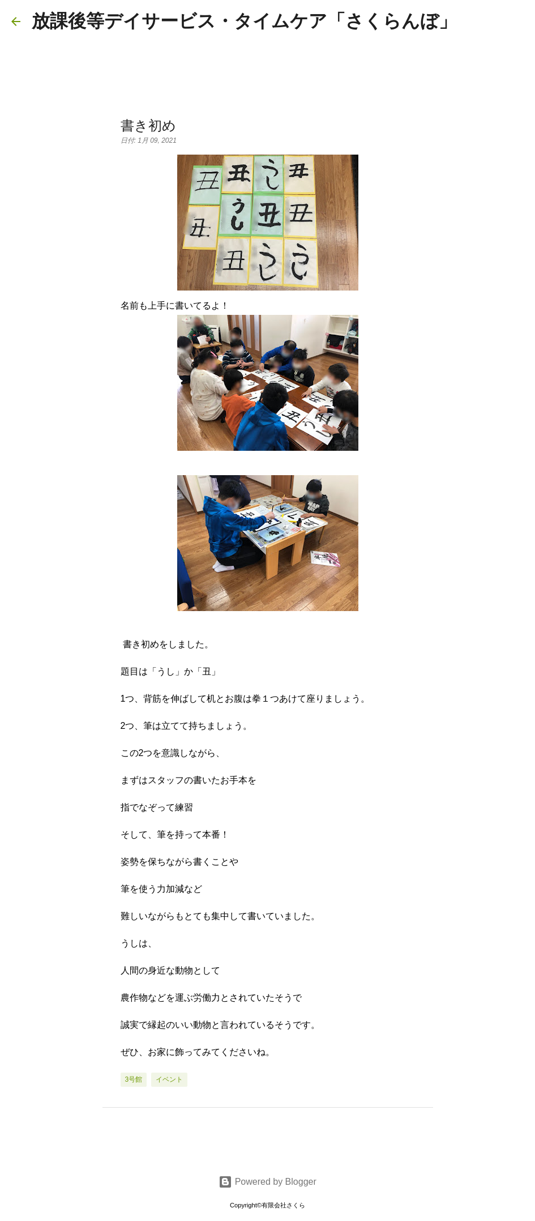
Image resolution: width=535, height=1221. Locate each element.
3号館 (134, 1079)
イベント (169, 1079)
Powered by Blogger (267, 1181)
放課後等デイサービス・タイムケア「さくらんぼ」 (244, 21)
